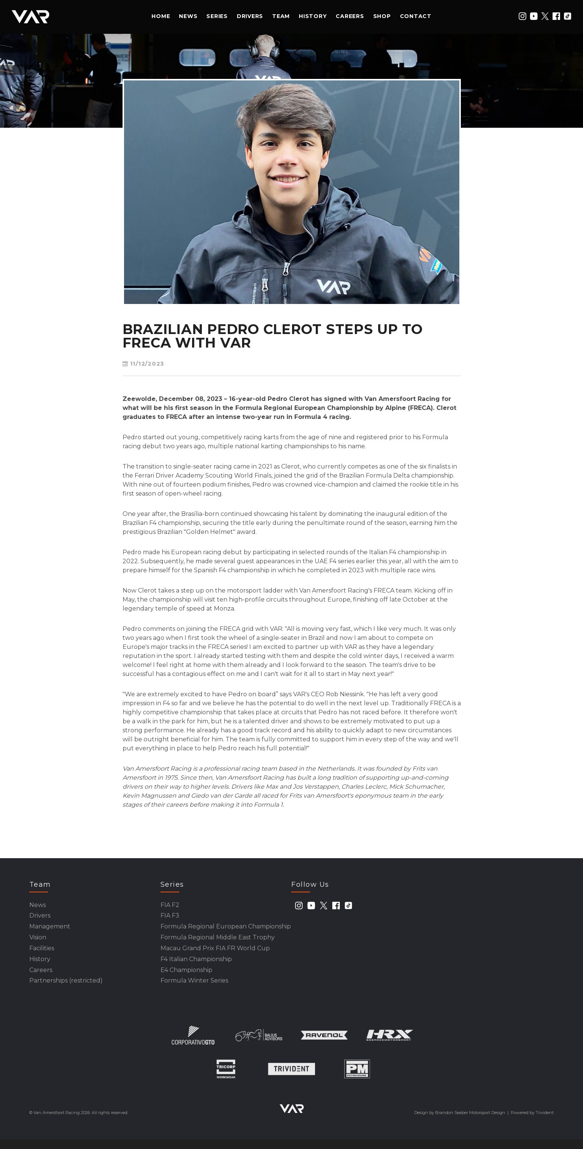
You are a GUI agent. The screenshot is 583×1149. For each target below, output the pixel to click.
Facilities (41, 953)
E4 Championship (186, 977)
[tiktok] (567, 16)
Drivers (250, 16)
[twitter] (545, 16)
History (313, 16)
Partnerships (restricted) (66, 989)
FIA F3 (170, 917)
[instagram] (522, 16)
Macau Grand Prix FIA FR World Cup (215, 953)
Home (160, 16)
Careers (350, 16)
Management (49, 929)
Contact (416, 16)
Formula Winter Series (194, 989)
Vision (37, 941)
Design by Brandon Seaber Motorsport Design (459, 1122)
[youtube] (534, 16)
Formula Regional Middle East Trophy (218, 941)
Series (217, 16)
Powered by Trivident (532, 1122)
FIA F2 (170, 905)
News (188, 16)
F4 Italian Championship (196, 965)
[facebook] (556, 16)
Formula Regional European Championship (226, 929)
